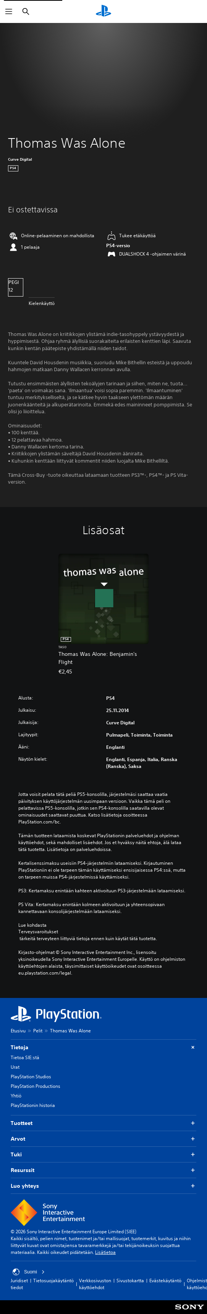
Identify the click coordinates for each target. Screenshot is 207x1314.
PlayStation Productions (35, 1086)
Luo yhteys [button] (103, 1186)
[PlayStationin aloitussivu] (103, 11)
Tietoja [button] (103, 1047)
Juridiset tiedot (19, 1284)
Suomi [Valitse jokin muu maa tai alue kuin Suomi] (29, 1272)
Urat (15, 1067)
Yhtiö (16, 1095)
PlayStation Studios (31, 1076)
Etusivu (18, 1030)
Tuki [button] (103, 1154)
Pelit (37, 1030)
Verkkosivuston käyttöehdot (95, 1284)
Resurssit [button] (103, 1170)
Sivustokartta (130, 1280)
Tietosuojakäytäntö (53, 1280)
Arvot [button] (103, 1139)
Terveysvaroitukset (38, 932)
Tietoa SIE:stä (25, 1057)
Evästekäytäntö (165, 1280)
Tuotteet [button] (103, 1123)
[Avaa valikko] (8, 11)
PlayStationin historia (33, 1105)
